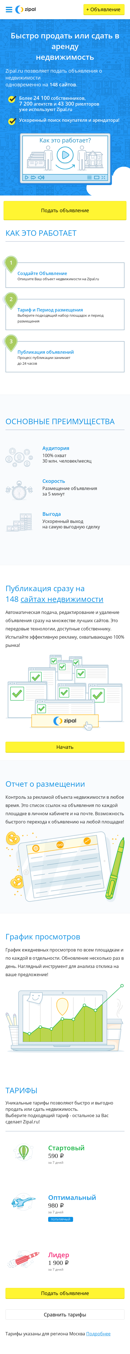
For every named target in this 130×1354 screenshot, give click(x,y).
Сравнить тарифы (65, 1314)
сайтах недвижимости (62, 599)
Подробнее (98, 1334)
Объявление (103, 9)
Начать (65, 747)
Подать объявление (65, 210)
